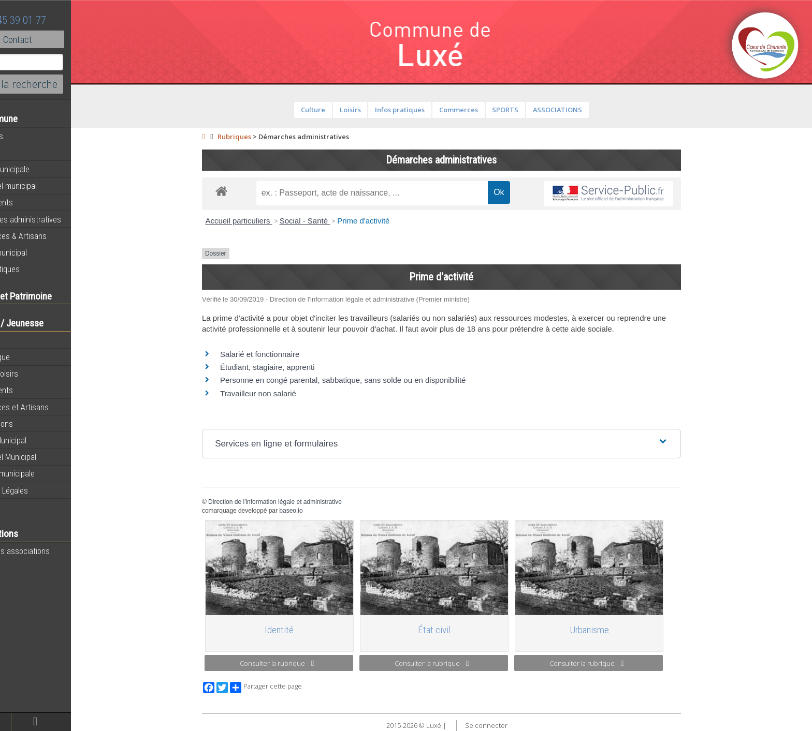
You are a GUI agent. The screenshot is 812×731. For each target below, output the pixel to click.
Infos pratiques (34, 269)
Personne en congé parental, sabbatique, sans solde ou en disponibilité (365, 380)
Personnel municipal (43, 186)
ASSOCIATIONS (578, 109)
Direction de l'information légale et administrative (297, 501)
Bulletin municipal (38, 252)
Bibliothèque (29, 357)
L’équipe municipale (42, 473)
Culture (335, 109)
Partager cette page (288, 687)
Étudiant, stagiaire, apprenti (289, 367)
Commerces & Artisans (48, 236)
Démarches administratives (55, 219)
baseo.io (312, 510)
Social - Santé (326, 220)
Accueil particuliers (260, 220)
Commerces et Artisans (49, 407)
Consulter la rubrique (299, 663)
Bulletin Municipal (37, 440)
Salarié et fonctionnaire (281, 354)
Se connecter (507, 725)
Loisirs (371, 109)
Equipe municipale (39, 169)
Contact (56, 39)
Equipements (31, 202)
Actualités (26, 136)
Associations (31, 424)
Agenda (22, 152)
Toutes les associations (49, 551)
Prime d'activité (385, 220)
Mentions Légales (38, 490)
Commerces (479, 109)
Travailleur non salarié (280, 393)
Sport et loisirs (33, 373)
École (18, 340)
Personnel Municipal (42, 457)
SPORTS (527, 109)
